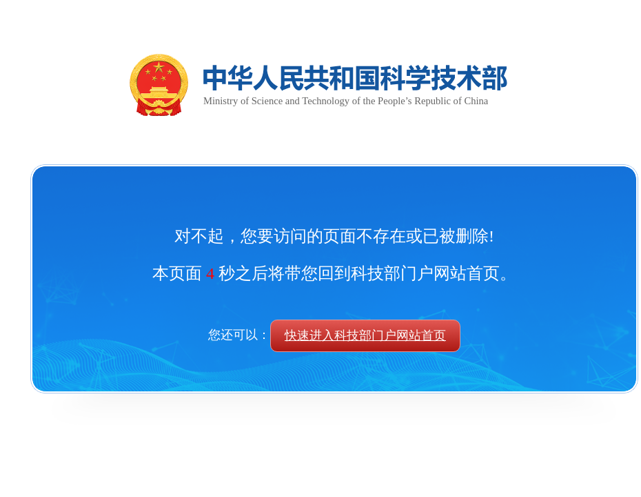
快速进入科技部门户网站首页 (365, 335)
